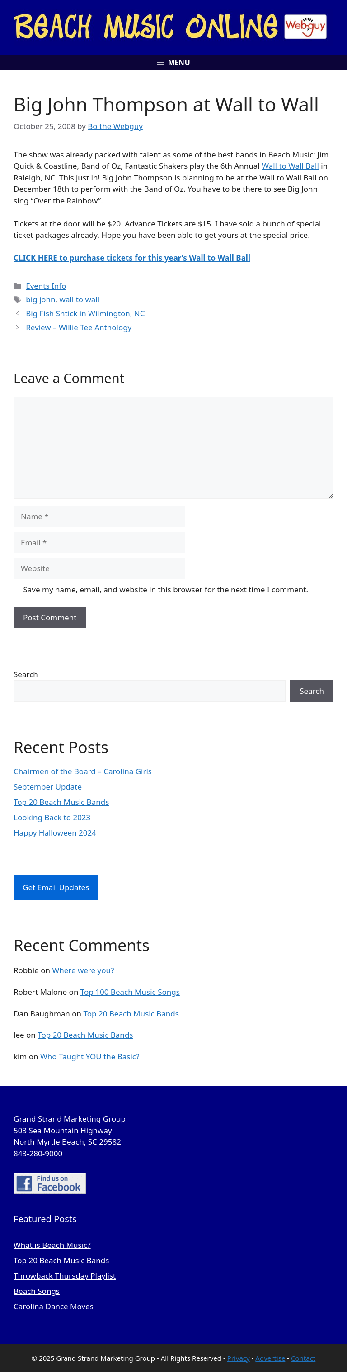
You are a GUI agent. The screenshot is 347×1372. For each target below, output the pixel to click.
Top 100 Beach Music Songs (130, 992)
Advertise (270, 1358)
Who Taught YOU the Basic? (89, 1056)
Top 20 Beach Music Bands (61, 802)
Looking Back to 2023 (52, 817)
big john (40, 299)
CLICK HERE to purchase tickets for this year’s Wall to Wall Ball (132, 258)
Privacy (238, 1358)
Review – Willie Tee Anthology (78, 327)
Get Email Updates (56, 887)
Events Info (46, 286)
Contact (303, 1358)
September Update (48, 786)
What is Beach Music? (52, 1245)
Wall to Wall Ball (290, 166)
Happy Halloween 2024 (55, 832)
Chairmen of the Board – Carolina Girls (83, 771)
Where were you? (83, 970)
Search (26, 674)
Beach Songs (37, 1291)
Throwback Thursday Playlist (65, 1275)
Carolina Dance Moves (54, 1306)
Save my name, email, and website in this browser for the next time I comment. (165, 589)
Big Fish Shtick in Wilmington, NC (85, 313)
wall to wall (80, 299)
